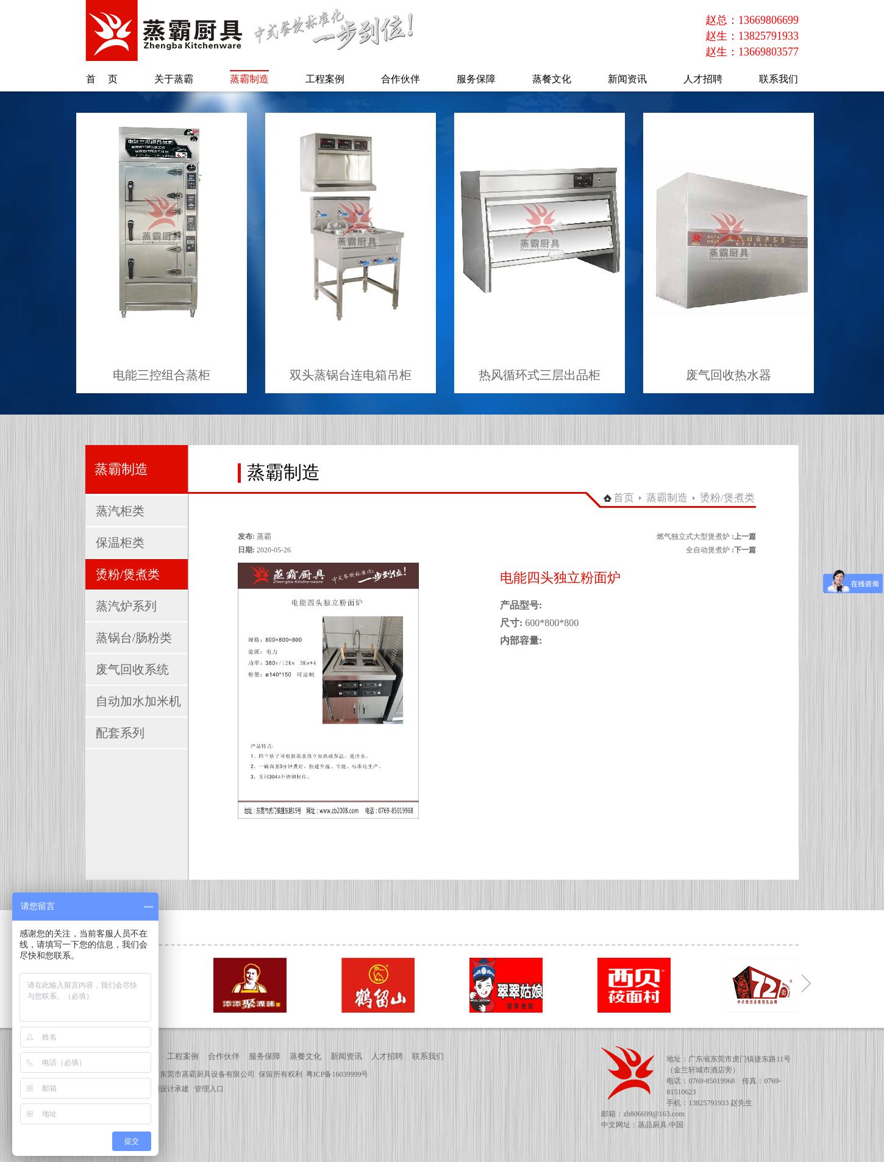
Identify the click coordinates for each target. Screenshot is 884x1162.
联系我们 (428, 1056)
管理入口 (209, 1089)
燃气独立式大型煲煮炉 (693, 536)
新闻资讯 (346, 1056)
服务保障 (264, 1056)
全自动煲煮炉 (708, 550)
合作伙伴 (224, 1056)
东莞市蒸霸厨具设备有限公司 (207, 1074)
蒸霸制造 (667, 498)
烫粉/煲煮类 (727, 498)
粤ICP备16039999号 (337, 1074)
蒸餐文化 (305, 1056)
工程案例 (183, 1056)
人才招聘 (387, 1056)
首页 (623, 498)
